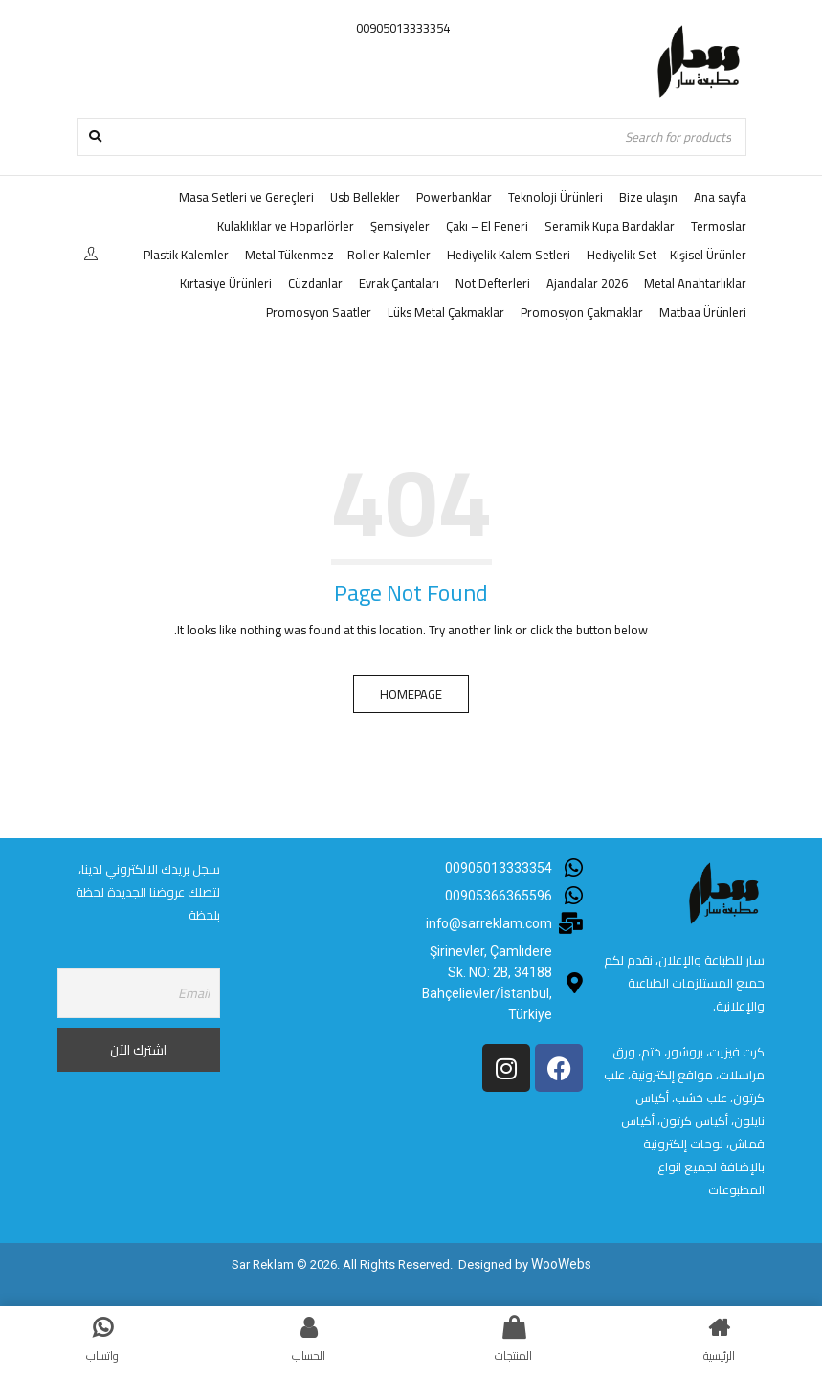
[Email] (138, 993)
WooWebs (560, 1263)
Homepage (411, 693)
